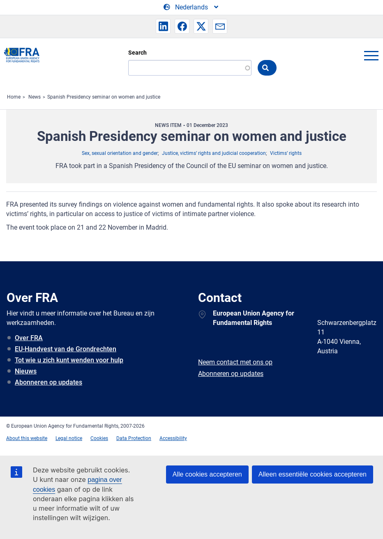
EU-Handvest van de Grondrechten (65, 349)
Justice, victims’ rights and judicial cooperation (214, 153)
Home (14, 97)
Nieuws (26, 371)
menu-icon (371, 55)
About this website (26, 438)
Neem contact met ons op (235, 362)
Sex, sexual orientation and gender (120, 153)
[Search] (189, 68)
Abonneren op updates (48, 382)
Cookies (99, 438)
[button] (163, 26)
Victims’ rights (286, 153)
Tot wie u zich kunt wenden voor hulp (69, 360)
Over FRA (29, 338)
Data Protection (133, 438)
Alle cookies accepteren (207, 474)
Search (137, 52)
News (34, 97)
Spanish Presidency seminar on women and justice (103, 97)
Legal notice (68, 438)
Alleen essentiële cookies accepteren (312, 474)
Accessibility (173, 438)
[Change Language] (191, 7)
